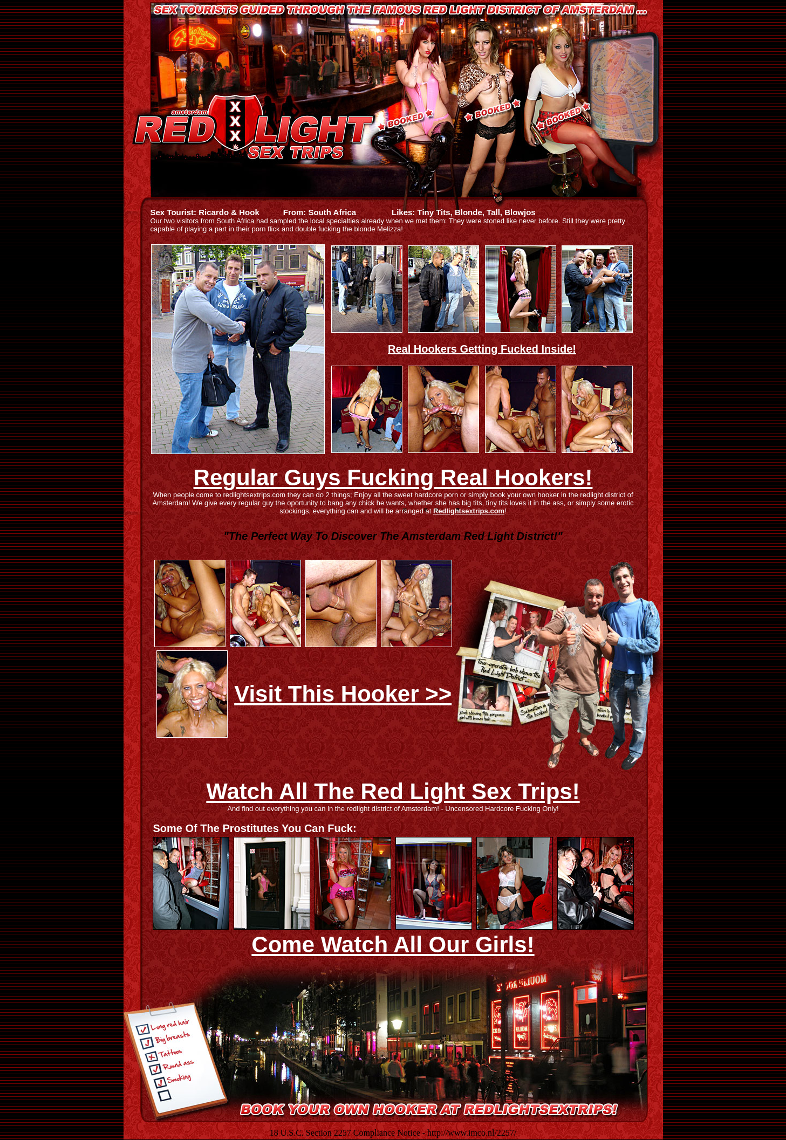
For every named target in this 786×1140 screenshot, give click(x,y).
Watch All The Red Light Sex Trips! (392, 791)
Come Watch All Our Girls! (392, 944)
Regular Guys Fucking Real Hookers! (393, 477)
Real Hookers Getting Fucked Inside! (482, 349)
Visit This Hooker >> (343, 693)
